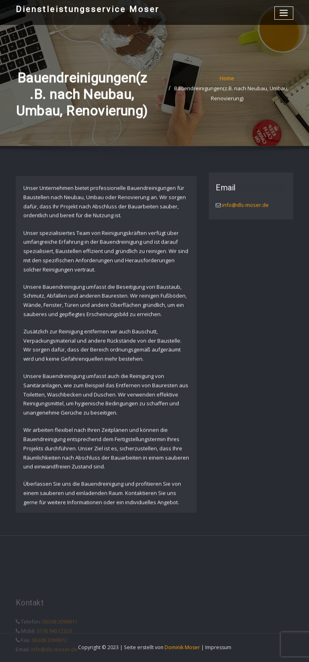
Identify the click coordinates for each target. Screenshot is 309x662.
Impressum (218, 647)
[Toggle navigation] (284, 13)
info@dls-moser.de (245, 206)
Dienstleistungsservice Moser (87, 9)
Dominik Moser (182, 647)
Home (227, 81)
